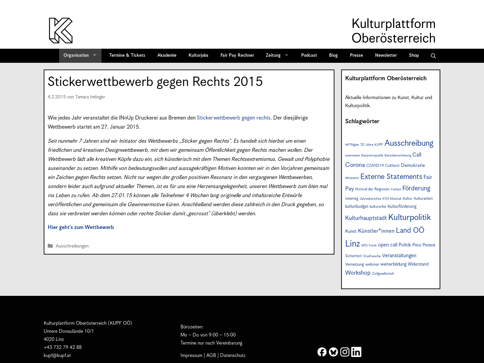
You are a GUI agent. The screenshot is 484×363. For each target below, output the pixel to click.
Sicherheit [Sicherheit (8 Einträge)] (353, 256)
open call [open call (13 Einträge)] (387, 245)
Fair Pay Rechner (237, 55)
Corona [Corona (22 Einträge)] (355, 165)
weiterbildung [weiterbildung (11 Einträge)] (393, 264)
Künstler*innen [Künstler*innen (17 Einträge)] (376, 231)
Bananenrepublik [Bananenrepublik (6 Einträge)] (372, 155)
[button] (433, 56)
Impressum (191, 355)
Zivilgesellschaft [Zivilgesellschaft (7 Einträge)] (383, 274)
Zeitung (279, 56)
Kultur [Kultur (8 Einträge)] (407, 198)
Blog (333, 55)
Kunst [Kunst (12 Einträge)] (351, 231)
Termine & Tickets (127, 55)
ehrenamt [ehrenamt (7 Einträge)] (352, 178)
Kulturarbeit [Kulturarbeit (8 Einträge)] (423, 198)
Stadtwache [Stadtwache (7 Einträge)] (372, 256)
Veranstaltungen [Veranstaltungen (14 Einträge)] (399, 256)
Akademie (166, 55)
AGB (211, 355)
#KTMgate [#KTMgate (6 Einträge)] (352, 145)
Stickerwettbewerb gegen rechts (234, 118)
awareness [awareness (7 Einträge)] (352, 155)
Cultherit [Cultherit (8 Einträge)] (392, 166)
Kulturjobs (198, 55)
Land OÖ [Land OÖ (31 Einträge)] (410, 231)
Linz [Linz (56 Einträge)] (352, 244)
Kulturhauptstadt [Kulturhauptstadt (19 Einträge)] (366, 218)
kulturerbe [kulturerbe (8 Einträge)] (378, 207)
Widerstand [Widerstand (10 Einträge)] (418, 264)
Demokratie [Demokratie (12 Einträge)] (413, 165)
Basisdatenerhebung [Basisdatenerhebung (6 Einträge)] (398, 155)
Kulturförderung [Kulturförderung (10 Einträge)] (402, 206)
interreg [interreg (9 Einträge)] (351, 198)
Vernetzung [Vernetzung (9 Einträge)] (354, 264)
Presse (356, 55)
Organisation (83, 56)
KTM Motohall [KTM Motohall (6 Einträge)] (391, 199)
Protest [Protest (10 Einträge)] (428, 245)
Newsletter (386, 55)
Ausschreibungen (72, 246)
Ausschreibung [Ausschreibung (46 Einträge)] (409, 143)
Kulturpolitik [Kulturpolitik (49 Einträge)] (409, 217)
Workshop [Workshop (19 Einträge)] (358, 273)
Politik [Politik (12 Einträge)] (405, 245)
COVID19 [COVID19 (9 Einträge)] (375, 166)
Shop (414, 55)
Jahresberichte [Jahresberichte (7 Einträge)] (370, 199)
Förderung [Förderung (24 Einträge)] (416, 188)
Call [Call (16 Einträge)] (416, 155)
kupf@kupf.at (57, 355)
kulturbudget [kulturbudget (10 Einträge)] (356, 206)
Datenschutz (232, 355)
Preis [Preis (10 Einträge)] (416, 245)
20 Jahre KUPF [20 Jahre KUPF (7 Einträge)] (371, 145)
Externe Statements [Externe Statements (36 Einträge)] (391, 177)
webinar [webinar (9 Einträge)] (372, 264)
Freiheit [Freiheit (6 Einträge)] (396, 189)
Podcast (309, 55)
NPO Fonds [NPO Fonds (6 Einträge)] (369, 245)
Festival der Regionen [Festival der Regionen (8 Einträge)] (372, 189)
